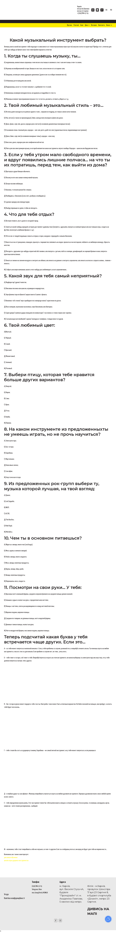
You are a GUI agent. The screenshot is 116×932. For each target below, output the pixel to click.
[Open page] (16, 884)
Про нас (69, 25)
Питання (94, 25)
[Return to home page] (17, 10)
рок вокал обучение (10, 857)
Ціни (86, 25)
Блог (81, 25)
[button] (92, 9)
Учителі (76, 25)
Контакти (101, 25)
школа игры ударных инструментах (16, 861)
